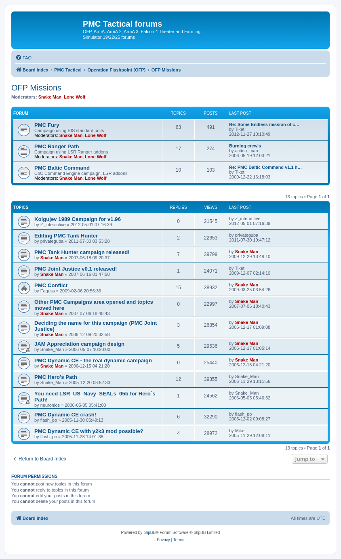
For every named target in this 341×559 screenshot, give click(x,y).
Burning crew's (245, 145)
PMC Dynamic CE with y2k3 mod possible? (88, 431)
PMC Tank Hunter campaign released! (82, 252)
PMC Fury (46, 125)
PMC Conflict (50, 285)
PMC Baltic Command (62, 168)
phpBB (149, 532)
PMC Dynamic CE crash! (65, 415)
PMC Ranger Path (56, 146)
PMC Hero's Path (55, 377)
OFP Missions (36, 87)
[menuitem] (23, 58)
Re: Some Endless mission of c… (264, 124)
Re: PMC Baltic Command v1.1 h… (265, 167)
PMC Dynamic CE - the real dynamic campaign (93, 360)
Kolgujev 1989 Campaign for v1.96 (77, 219)
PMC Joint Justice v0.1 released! (75, 269)
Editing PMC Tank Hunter (66, 236)
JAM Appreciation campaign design (79, 344)
